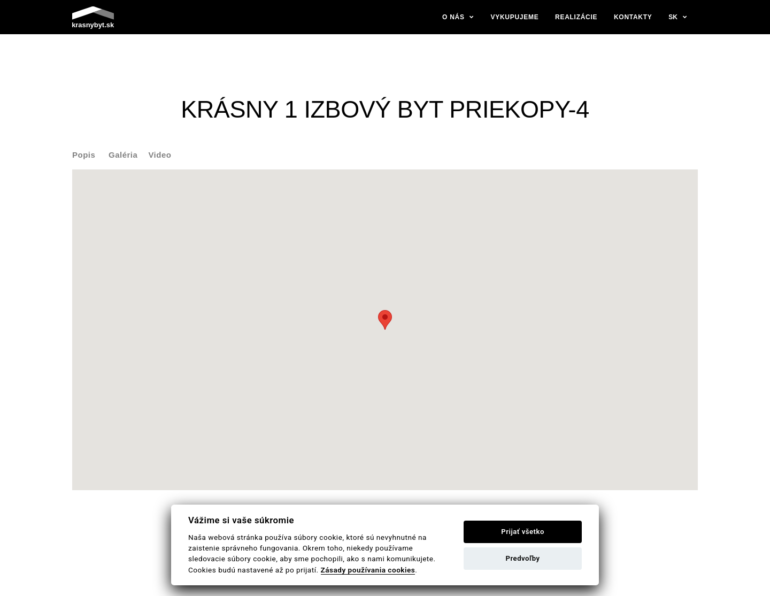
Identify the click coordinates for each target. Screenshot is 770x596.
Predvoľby (523, 558)
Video (159, 154)
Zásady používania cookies (368, 570)
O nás (453, 17)
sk (672, 17)
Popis (83, 154)
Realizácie (576, 17)
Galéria (123, 154)
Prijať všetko (522, 532)
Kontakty (633, 17)
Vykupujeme (515, 17)
